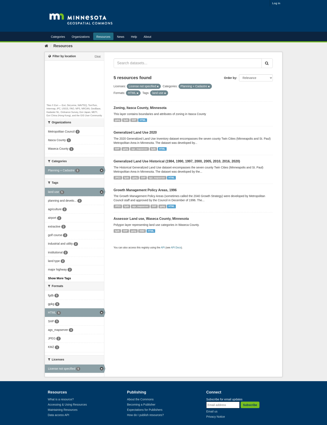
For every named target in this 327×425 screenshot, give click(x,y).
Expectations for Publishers (144, 409)
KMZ (142, 231)
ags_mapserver (139, 149)
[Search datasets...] (188, 63)
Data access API (58, 415)
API (163, 247)
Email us (212, 411)
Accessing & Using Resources (67, 404)
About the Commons (140, 399)
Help (134, 36)
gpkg (117, 120)
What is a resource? (61, 399)
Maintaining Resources (62, 409)
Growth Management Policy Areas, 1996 (145, 190)
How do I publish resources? (145, 415)
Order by (230, 78)
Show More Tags (59, 278)
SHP (134, 120)
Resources (103, 36)
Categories (58, 36)
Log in (276, 3)
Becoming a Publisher (141, 404)
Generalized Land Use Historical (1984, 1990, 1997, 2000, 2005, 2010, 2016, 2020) (177, 161)
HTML (143, 120)
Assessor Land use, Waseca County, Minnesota (151, 218)
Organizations (81, 36)
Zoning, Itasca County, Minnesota (140, 108)
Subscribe (250, 405)
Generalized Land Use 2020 (135, 132)
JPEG (118, 177)
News (120, 36)
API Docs (176, 247)
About (147, 36)
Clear (97, 56)
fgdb (125, 120)
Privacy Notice (215, 416)
